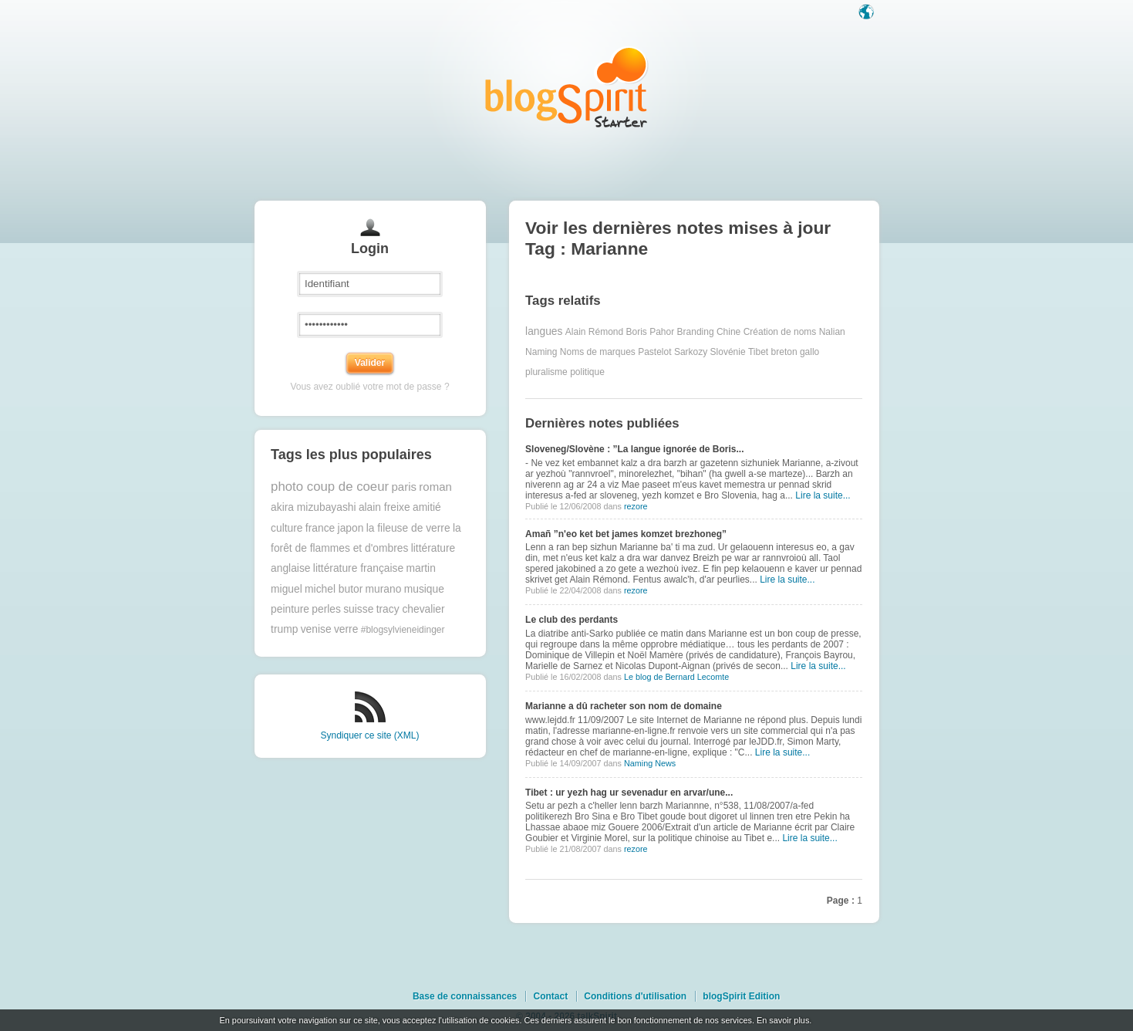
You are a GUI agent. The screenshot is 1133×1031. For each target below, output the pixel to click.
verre (346, 629)
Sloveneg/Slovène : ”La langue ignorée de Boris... (634, 449)
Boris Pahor (650, 331)
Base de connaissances (465, 996)
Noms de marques (598, 351)
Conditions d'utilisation (635, 996)
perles (326, 609)
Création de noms (780, 331)
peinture (290, 609)
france (320, 528)
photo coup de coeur (330, 486)
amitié (427, 507)
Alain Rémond (594, 331)
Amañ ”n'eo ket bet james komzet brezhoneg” (626, 534)
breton (784, 351)
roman (435, 486)
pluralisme (546, 372)
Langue (867, 13)
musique (424, 589)
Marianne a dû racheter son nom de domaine (623, 706)
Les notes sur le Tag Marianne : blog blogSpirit (567, 86)
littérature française (358, 568)
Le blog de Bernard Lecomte (676, 676)
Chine (728, 331)
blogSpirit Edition (741, 996)
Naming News (650, 763)
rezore (636, 506)
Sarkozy (690, 351)
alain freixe (384, 507)
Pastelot (654, 351)
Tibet (758, 351)
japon (351, 528)
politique (587, 372)
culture (286, 528)
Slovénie (728, 351)
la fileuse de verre (408, 528)
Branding (695, 331)
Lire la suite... (822, 495)
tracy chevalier (410, 609)
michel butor (333, 589)
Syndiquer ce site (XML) (369, 735)
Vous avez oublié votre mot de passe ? (369, 386)
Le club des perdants (571, 619)
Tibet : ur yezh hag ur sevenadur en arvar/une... (629, 792)
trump (284, 629)
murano (384, 589)
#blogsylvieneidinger (403, 629)
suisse (358, 609)
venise (316, 629)
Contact (550, 996)
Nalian (832, 331)
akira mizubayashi (313, 507)
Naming (541, 351)
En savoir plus (783, 1020)
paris (403, 486)
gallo (809, 351)
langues (543, 331)
